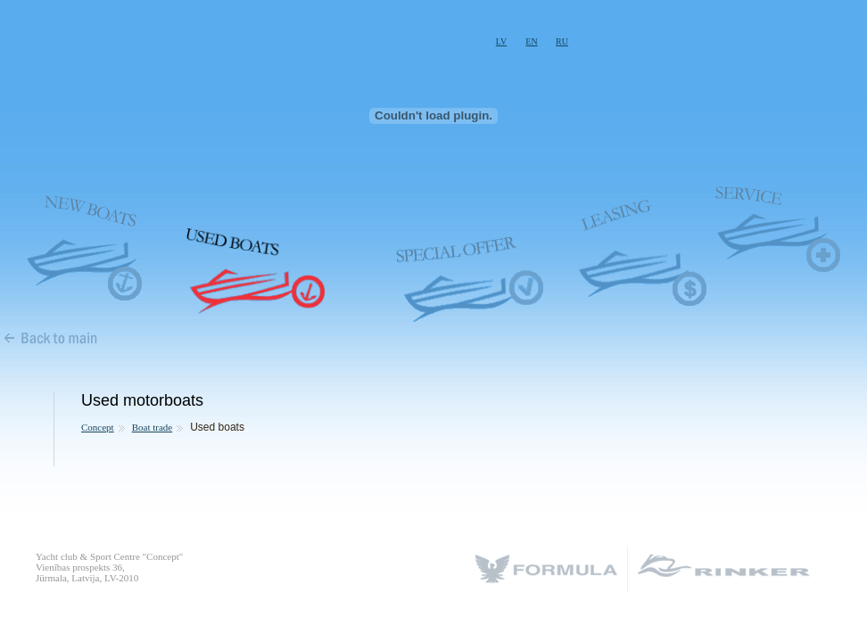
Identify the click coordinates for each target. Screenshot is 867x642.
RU (562, 41)
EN (531, 41)
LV (501, 41)
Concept (97, 427)
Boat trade (152, 427)
